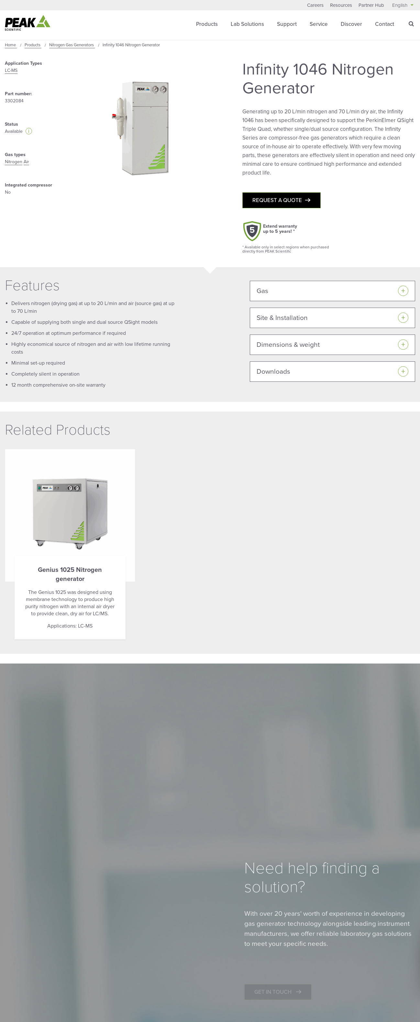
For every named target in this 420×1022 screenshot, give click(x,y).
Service (319, 24)
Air (26, 162)
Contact (384, 24)
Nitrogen (13, 162)
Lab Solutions (247, 24)
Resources (341, 5)
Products (207, 24)
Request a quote (277, 200)
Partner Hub (371, 5)
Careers (315, 5)
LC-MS (11, 70)
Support (287, 24)
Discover (351, 24)
